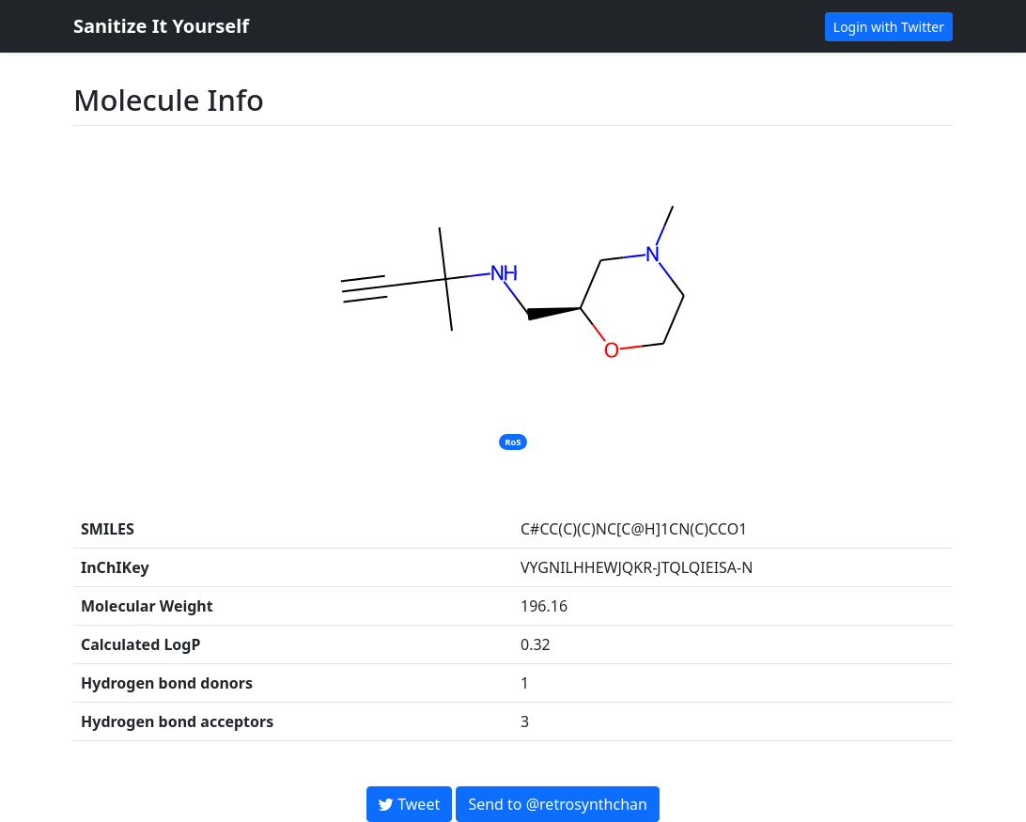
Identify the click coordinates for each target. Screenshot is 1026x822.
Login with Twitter (888, 27)
